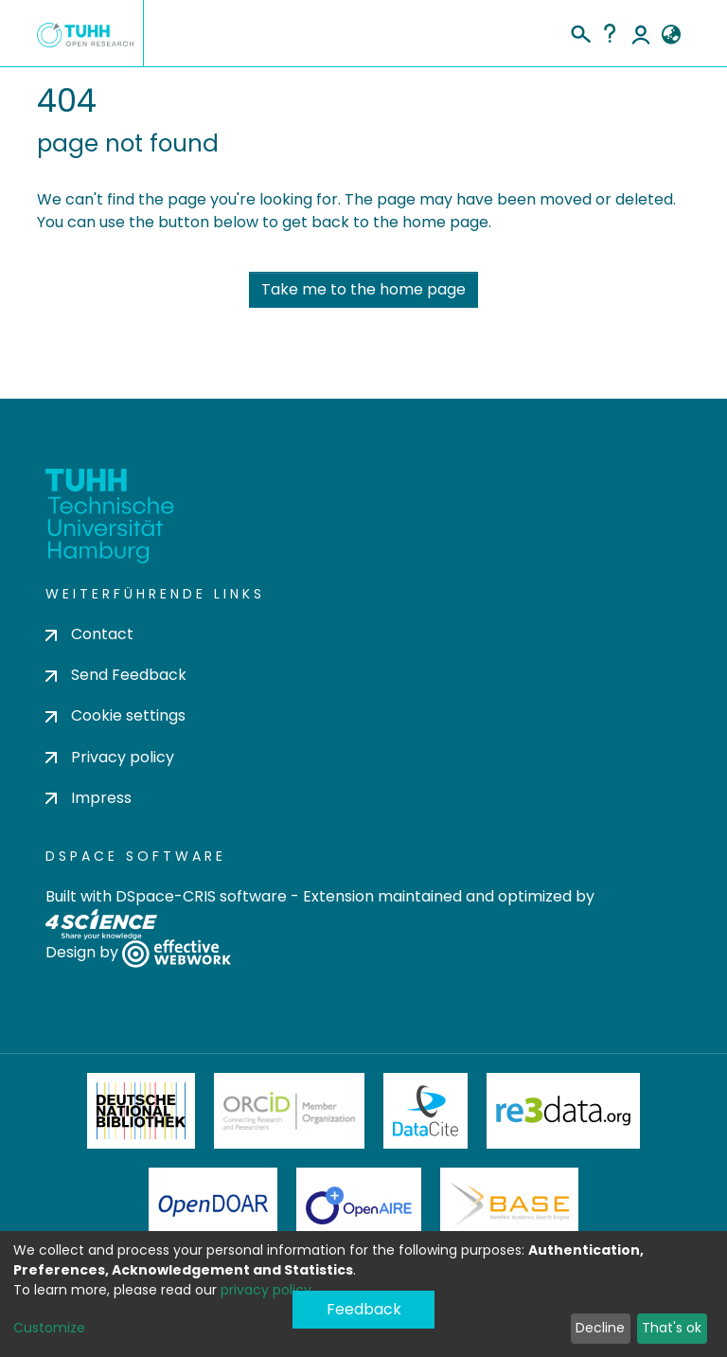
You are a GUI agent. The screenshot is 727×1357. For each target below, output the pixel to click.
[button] (671, 35)
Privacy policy (109, 757)
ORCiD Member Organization (289, 1111)
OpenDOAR (213, 1205)
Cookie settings (115, 715)
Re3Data (563, 1110)
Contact (89, 634)
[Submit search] (580, 31)
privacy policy (266, 1289)
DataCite (425, 1110)
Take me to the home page (363, 289)
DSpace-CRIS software (201, 896)
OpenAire (359, 1205)
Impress (88, 798)
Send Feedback (115, 675)
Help (609, 33)
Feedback (364, 1309)
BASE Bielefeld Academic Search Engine (509, 1205)
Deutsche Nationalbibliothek (141, 1110)
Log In (641, 33)
